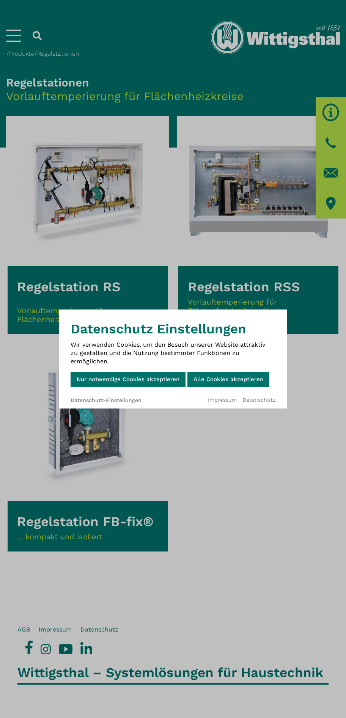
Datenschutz (258, 400)
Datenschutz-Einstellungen (106, 400)
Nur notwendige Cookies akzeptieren (128, 379)
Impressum (222, 400)
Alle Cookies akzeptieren (228, 379)
